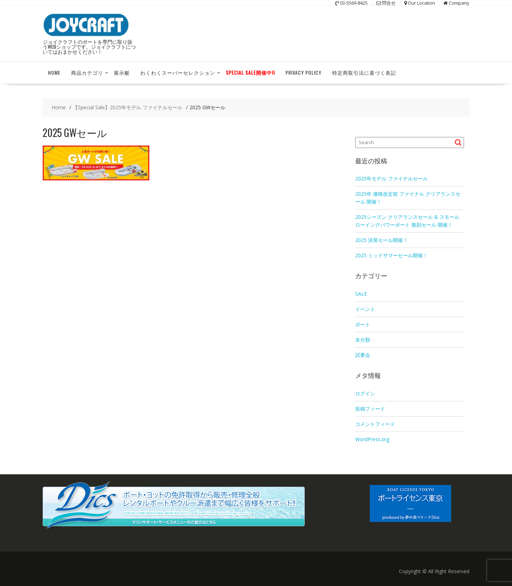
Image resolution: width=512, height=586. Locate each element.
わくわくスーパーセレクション (177, 72)
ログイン (365, 393)
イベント (365, 309)
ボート (362, 324)
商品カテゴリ (87, 72)
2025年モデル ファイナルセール (391, 178)
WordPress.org (372, 439)
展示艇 (122, 72)
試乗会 (362, 355)
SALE (361, 293)
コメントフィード (375, 424)
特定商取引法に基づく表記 (364, 72)
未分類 (362, 339)
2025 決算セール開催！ (381, 240)
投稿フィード (370, 408)
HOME (54, 72)
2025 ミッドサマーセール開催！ (391, 255)
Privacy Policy (303, 72)
